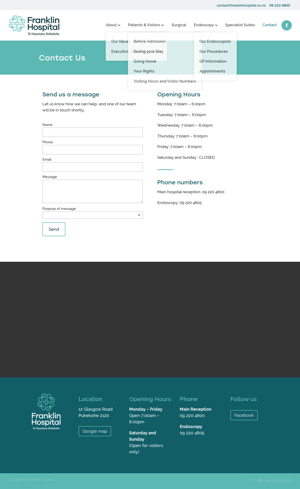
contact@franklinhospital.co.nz (241, 5)
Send (54, 229)
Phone (47, 142)
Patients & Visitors (146, 25)
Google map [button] (94, 431)
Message (49, 176)
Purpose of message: (59, 208)
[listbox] (92, 215)
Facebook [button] (244, 415)
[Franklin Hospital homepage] (36, 25)
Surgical (179, 25)
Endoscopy (206, 25)
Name (47, 124)
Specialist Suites (240, 25)
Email (46, 159)
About (113, 25)
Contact (269, 25)
